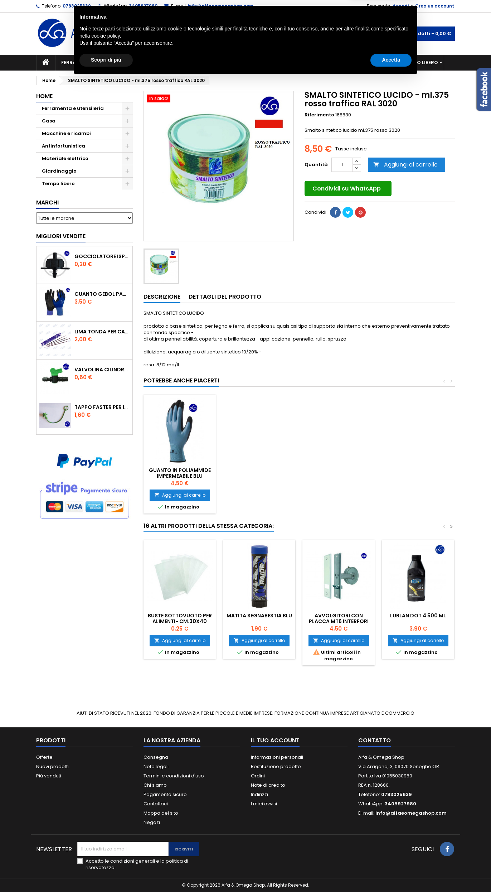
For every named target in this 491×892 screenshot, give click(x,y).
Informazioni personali (277, 757)
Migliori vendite (61, 236)
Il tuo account (275, 740)
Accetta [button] (391, 872)
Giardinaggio (310, 62)
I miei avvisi (264, 803)
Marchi (47, 202)
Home (44, 96)
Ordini (258, 775)
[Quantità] (342, 165)
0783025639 (77, 6)
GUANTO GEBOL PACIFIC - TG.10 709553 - (102, 294)
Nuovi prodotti (52, 766)
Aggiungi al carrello (405, 164)
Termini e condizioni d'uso (174, 775)
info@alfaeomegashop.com (220, 6)
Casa (274, 62)
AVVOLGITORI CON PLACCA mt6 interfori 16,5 (339, 621)
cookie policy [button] (105, 848)
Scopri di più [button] (106, 872)
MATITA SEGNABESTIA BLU (259, 615)
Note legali (156, 766)
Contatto (374, 740)
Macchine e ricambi (164, 62)
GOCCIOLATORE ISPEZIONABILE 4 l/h (102, 256)
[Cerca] (245, 33)
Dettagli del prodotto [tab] (225, 297)
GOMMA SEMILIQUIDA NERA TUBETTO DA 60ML (259, 473)
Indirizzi (259, 794)
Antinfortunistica (366, 62)
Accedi (401, 6)
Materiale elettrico (228, 62)
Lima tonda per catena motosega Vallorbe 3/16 (102, 331)
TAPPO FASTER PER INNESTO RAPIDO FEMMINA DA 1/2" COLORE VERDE (102, 407)
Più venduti (48, 775)
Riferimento (319, 115)
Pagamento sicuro (165, 794)
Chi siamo (155, 785)
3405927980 (143, 6)
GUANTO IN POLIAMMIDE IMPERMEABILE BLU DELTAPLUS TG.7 (339, 476)
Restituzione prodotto (276, 766)
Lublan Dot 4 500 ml (418, 615)
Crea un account (434, 6)
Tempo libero (421, 62)
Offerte (44, 757)
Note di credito (268, 785)
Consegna (156, 757)
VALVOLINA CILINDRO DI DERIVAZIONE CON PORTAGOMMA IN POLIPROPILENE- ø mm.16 (102, 369)
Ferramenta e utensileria (94, 62)
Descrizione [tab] (162, 297)
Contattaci (156, 803)
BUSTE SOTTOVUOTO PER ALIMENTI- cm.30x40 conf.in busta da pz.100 (180, 621)
